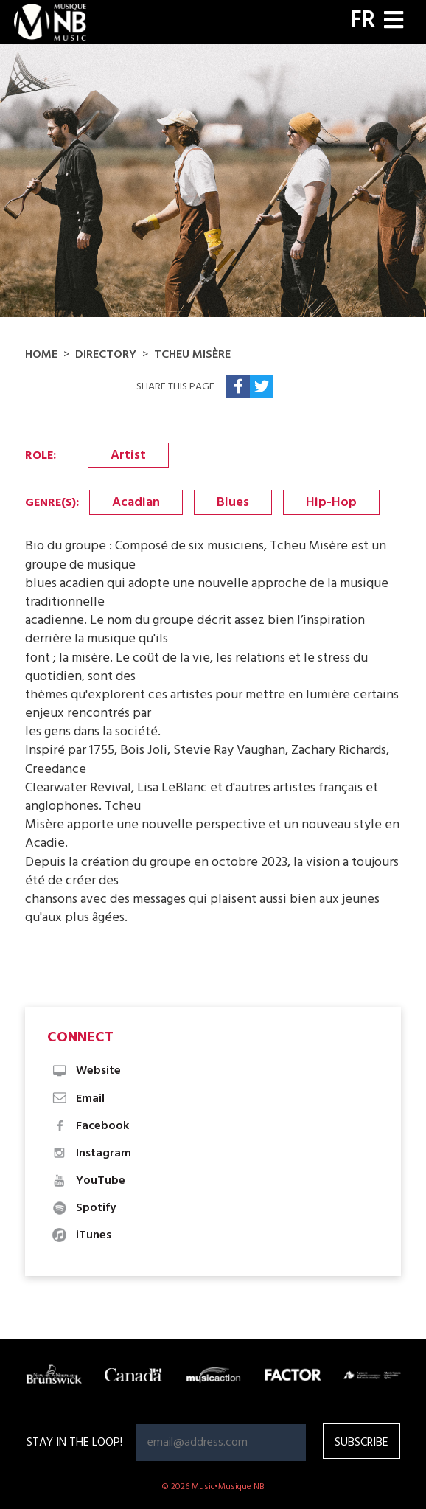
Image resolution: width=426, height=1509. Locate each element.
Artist (128, 455)
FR (362, 20)
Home (41, 354)
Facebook (90, 1126)
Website (86, 1070)
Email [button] (78, 1099)
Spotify (83, 1208)
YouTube (88, 1180)
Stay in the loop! (74, 1442)
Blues (233, 502)
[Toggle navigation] (393, 22)
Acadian (136, 502)
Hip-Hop (331, 502)
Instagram (91, 1153)
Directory (105, 354)
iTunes (81, 1235)
